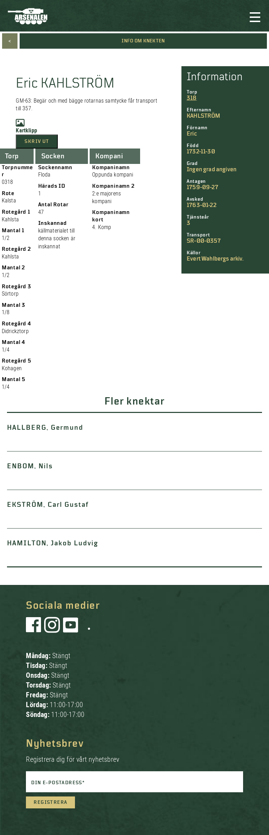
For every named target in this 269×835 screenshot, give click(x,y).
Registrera (50, 802)
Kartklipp (26, 126)
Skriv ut (37, 141)
